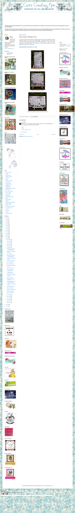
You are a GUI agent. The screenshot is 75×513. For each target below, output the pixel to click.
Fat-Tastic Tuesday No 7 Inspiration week (11, 249)
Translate (67, 46)
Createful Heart (8, 183)
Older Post (54, 134)
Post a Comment (24, 132)
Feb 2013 (9, 301)
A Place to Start (8, 172)
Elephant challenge (10, 292)
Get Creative (8, 193)
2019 (7, 228)
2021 (7, 225)
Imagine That (8, 195)
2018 (7, 230)
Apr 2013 (8, 297)
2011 (7, 306)
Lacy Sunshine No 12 (10, 267)
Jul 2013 (8, 247)
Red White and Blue (10, 291)
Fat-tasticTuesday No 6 (11, 286)
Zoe (22, 122)
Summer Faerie (9, 277)
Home (5, 11)
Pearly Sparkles (8, 199)
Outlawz (7, 198)
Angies (7, 173)
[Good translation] (3, 494)
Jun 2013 (8, 294)
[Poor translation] (6, 494)
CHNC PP (7, 177)
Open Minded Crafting (10, 196)
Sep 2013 (9, 244)
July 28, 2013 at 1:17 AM (26, 129)
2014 (7, 236)
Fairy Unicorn (8, 189)
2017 (7, 231)
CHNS (7, 179)
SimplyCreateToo (9, 203)
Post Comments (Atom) (28, 136)
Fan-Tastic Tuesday (9, 191)
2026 (7, 217)
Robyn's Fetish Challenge (10, 202)
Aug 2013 (9, 245)
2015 (7, 235)
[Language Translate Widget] (65, 45)
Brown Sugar (8, 175)
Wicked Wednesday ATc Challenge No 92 (11, 282)
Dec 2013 (9, 239)
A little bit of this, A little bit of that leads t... (11, 256)
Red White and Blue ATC (11, 289)
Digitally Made (8, 187)
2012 (7, 304)
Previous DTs (10, 11)
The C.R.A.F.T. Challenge (10, 206)
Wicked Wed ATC (9, 213)
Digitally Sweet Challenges (10, 188)
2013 (7, 238)
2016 (7, 233)
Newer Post (21, 134)
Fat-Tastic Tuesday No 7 (11, 260)
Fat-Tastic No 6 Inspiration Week (10, 273)
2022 (7, 224)
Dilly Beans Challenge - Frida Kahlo (11, 279)
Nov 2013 (9, 241)
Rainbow (7, 200)
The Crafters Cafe (9, 207)
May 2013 (9, 296)
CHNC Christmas (9, 176)
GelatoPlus (43, 485)
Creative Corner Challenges (8, 185)
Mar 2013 (9, 299)
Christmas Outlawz (9, 180)
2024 (7, 220)
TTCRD (7, 209)
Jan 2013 (8, 302)
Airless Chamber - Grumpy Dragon (10, 270)
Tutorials (7, 210)
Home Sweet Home (10, 263)
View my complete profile (9, 48)
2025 (7, 219)
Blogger (51, 485)
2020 (7, 227)
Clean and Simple (10, 262)
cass (12, 36)
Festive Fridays (8, 192)
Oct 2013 (8, 242)
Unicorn (7, 211)
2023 (7, 222)
